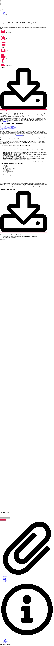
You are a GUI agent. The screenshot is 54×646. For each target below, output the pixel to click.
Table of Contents (3, 111)
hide (4, 125)
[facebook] (25, 311)
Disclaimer (4, 581)
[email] (25, 510)
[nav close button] (0, 4)
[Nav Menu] (0, 1)
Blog (3, 577)
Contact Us (4, 578)
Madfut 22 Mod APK (19, 135)
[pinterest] (25, 414)
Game (4, 6)
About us (4, 579)
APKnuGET (2, 2)
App (3, 7)
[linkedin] (25, 465)
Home (4, 5)
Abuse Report (5, 576)
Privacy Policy (5, 580)
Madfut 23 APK (5, 121)
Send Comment (3, 520)
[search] (0, 10)
